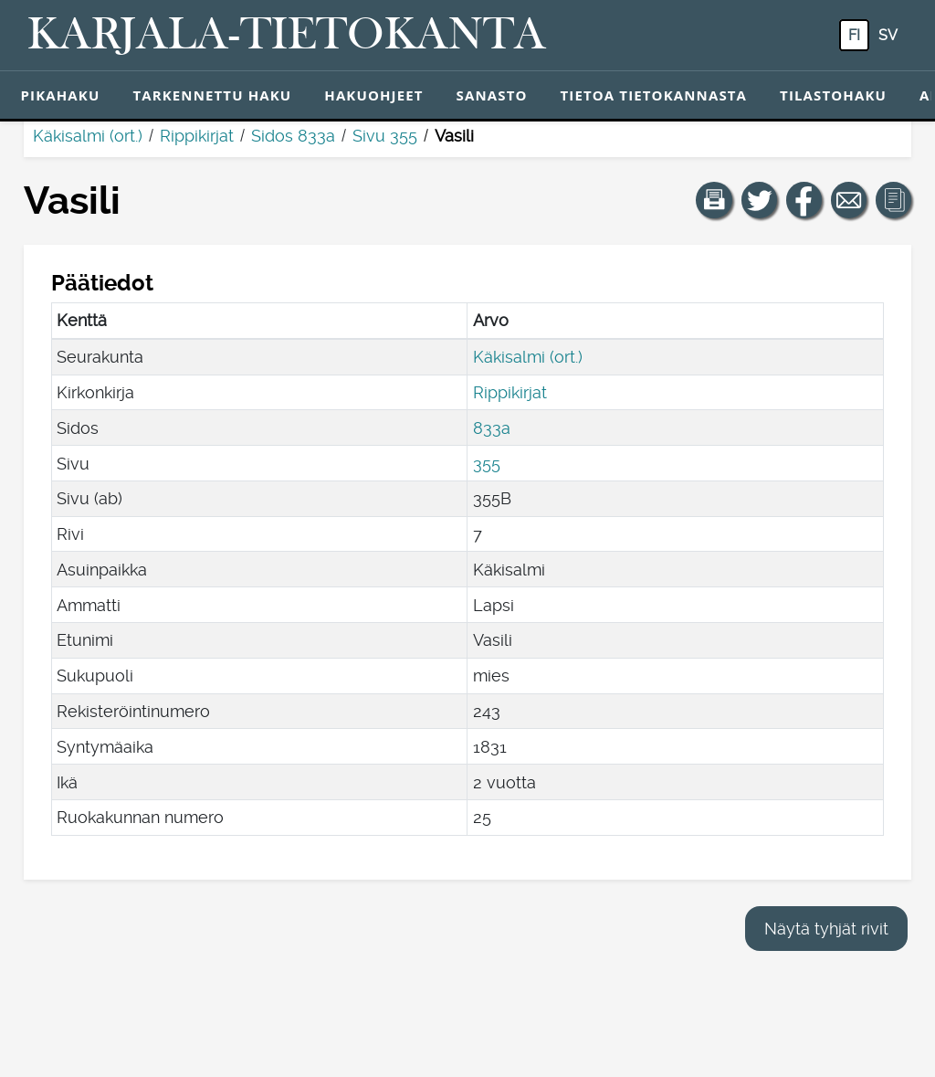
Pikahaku (60, 95)
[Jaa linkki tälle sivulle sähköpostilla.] (849, 200)
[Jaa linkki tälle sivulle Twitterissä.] (759, 200)
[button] (714, 200)
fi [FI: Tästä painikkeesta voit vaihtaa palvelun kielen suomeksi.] (854, 35)
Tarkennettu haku (211, 95)
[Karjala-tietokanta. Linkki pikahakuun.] (287, 36)
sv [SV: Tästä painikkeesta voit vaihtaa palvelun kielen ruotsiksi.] (888, 35)
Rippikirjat (197, 135)
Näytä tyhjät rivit (826, 928)
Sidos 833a (293, 135)
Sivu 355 (384, 135)
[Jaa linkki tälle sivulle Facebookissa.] (804, 200)
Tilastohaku (833, 95)
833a (491, 428)
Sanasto (492, 95)
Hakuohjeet (373, 95)
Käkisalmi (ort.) (87, 135)
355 (486, 463)
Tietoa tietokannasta (654, 95)
